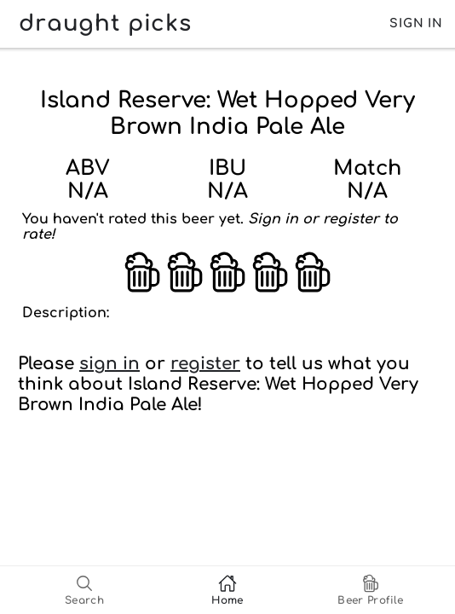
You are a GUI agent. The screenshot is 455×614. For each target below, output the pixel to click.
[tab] (84, 590)
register (205, 364)
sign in (109, 364)
